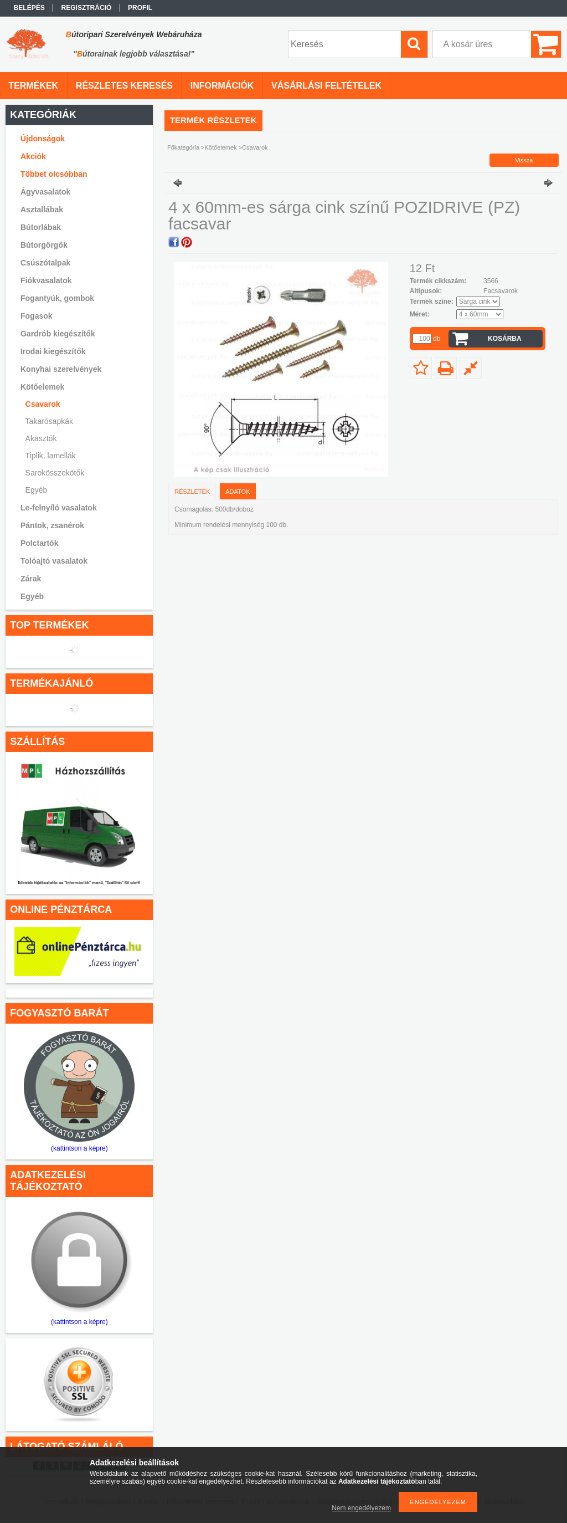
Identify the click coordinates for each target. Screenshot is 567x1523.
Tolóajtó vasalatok (53, 560)
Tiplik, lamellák (50, 455)
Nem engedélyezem (361, 1508)
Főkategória (183, 147)
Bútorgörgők (44, 245)
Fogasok (36, 315)
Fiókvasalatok (46, 280)
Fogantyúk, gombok (57, 298)
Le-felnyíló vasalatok (58, 507)
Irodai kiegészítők (52, 351)
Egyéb (36, 489)
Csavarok (42, 404)
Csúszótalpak (45, 262)
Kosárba (505, 339)
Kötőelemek (221, 147)
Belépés (29, 8)
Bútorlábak (40, 227)
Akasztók (41, 438)
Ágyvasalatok (45, 191)
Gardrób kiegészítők (57, 333)
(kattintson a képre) (79, 1148)
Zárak (30, 578)
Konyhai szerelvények (60, 369)
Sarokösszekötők (55, 472)
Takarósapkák (49, 421)
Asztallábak (41, 209)
